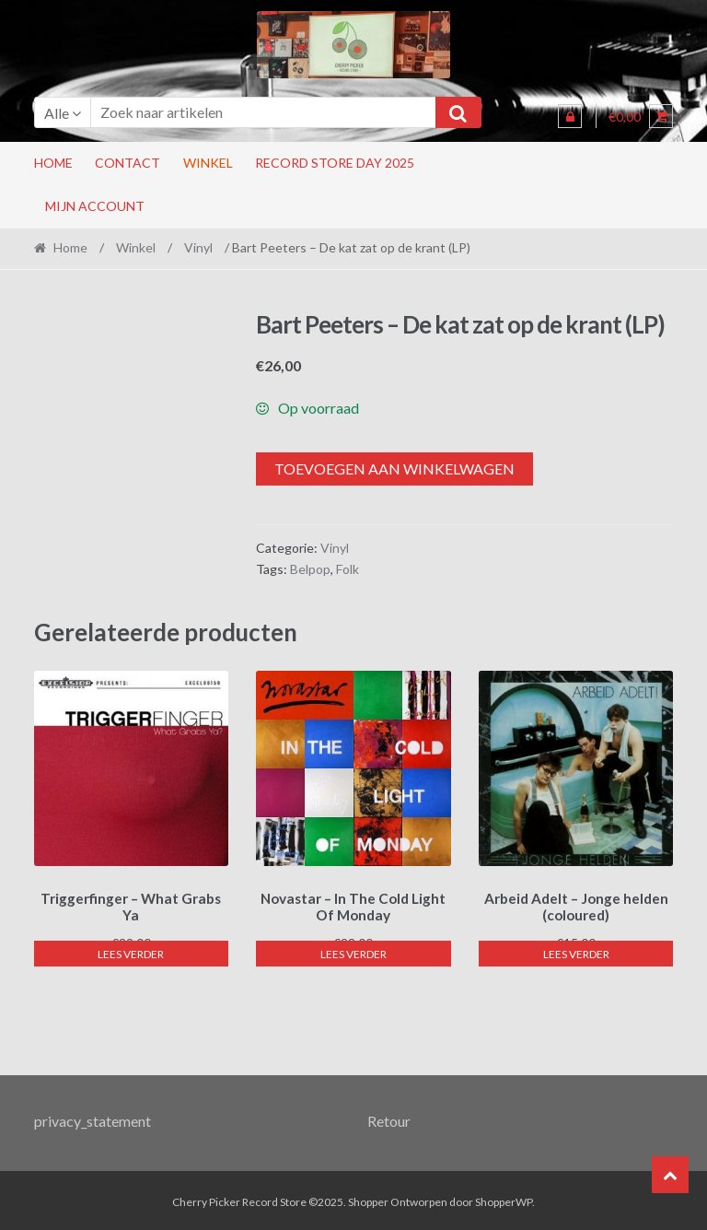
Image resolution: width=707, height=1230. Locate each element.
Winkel (208, 162)
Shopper (368, 1199)
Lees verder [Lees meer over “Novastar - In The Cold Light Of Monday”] (353, 951)
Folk (347, 569)
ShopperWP (503, 1199)
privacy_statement (92, 1117)
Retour (389, 1117)
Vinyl (198, 247)
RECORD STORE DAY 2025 (334, 162)
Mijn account (95, 206)
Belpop (310, 569)
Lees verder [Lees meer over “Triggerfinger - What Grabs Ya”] (131, 951)
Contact (127, 162)
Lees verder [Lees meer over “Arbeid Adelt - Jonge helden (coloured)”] (576, 951)
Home (53, 162)
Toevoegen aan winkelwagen (394, 468)
